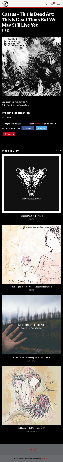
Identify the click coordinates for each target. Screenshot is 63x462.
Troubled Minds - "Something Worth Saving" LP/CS (31, 357)
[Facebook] (28, 128)
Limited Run (44, 458)
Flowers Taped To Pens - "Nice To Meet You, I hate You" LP (31, 286)
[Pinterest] (9, 134)
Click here (37, 123)
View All (58, 151)
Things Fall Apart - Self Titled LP (31, 215)
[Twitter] (41, 128)
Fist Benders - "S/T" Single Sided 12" (31, 427)
